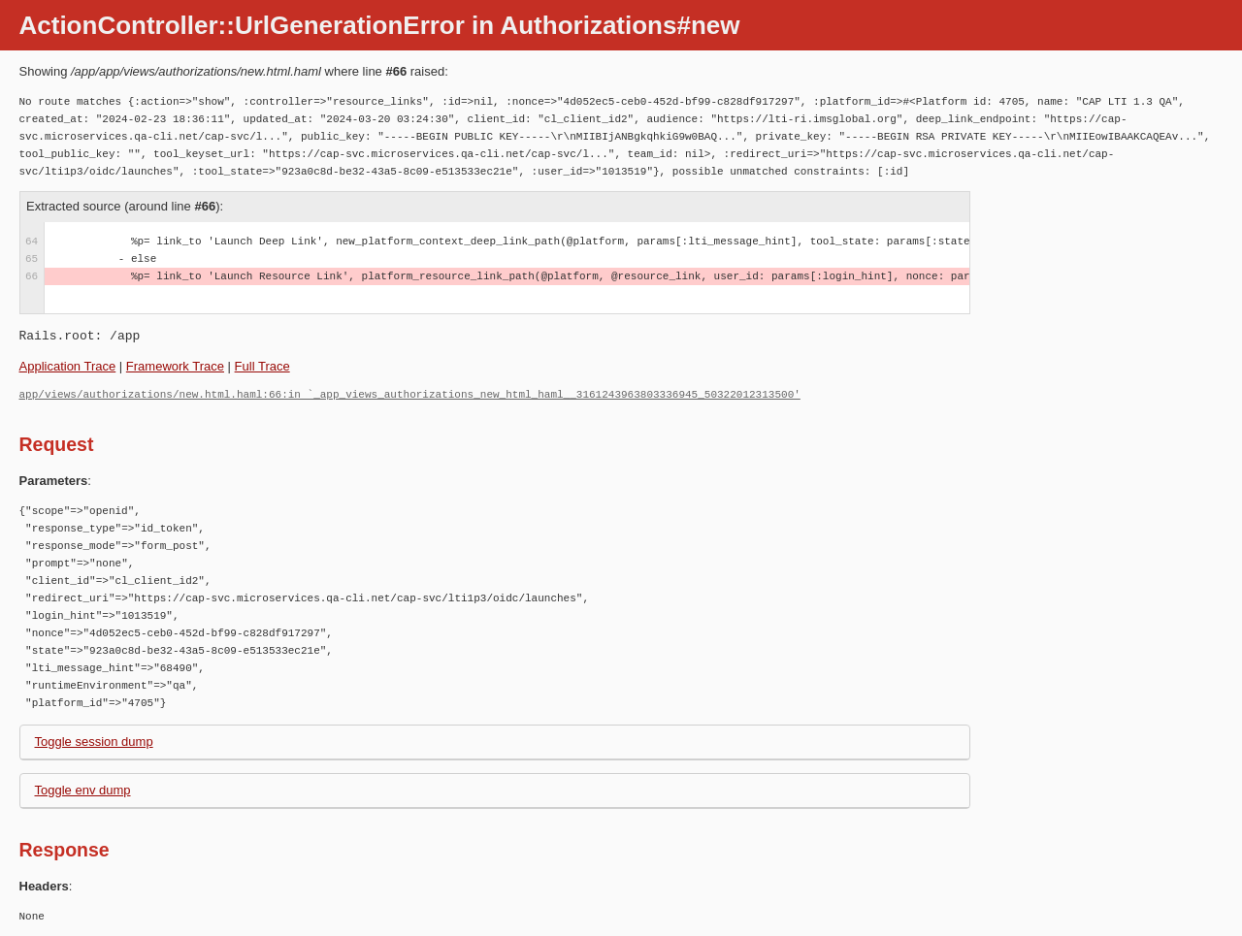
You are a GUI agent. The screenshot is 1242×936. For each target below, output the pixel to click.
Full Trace (262, 366)
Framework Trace (175, 366)
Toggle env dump (83, 790)
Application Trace (67, 366)
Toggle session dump (94, 741)
